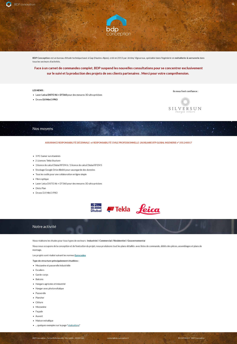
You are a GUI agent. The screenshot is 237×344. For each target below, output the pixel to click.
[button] (233, 4)
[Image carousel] (186, 106)
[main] (118, 67)
